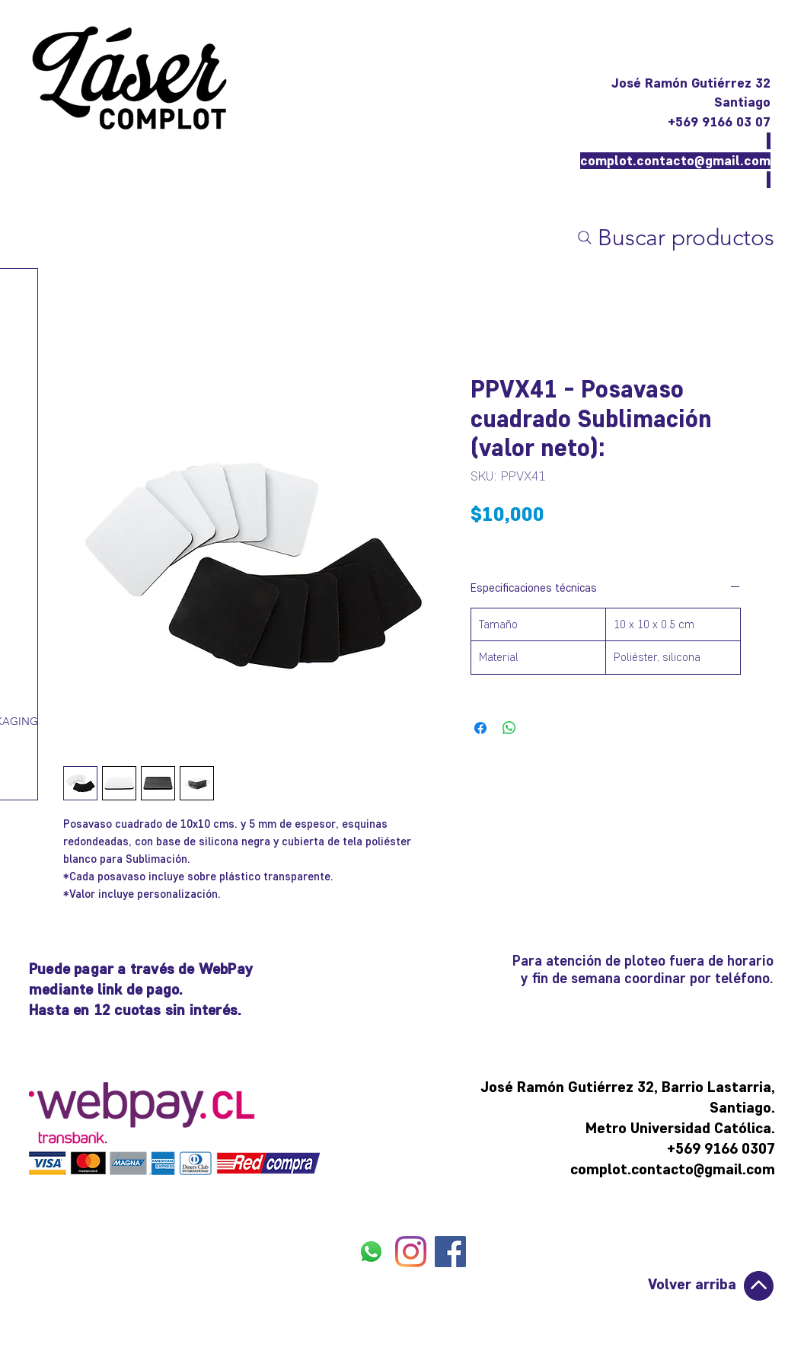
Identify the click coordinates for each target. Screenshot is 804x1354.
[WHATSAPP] (371, 1251)
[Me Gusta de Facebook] (411, 1288)
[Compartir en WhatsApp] (509, 728)
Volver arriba (692, 1284)
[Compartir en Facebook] (480, 728)
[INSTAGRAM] (410, 1251)
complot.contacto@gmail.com (675, 160)
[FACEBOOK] (450, 1251)
